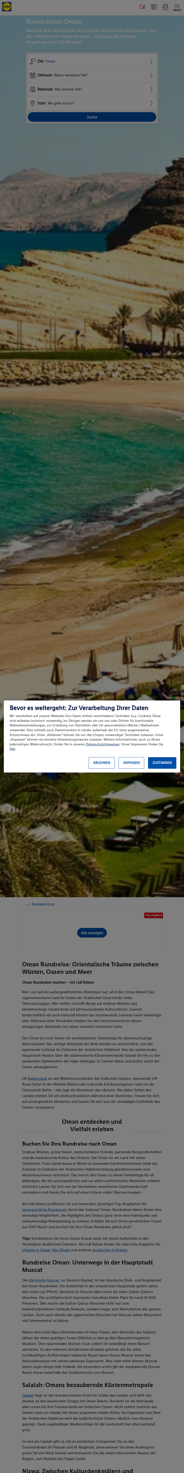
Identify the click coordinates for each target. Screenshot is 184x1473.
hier (12, 749)
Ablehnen (101, 763)
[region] (92, 736)
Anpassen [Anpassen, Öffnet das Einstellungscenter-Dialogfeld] (131, 763)
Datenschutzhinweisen (103, 744)
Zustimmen (162, 763)
